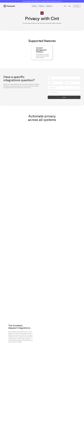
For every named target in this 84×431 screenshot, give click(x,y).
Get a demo (76, 6)
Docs (65, 6)
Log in (69, 6)
